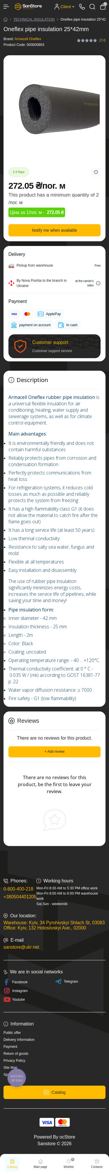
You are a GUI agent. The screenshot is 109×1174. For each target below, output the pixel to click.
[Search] (92, 7)
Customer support (50, 342)
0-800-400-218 (18, 888)
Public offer (12, 1033)
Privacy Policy (14, 1061)
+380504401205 (19, 896)
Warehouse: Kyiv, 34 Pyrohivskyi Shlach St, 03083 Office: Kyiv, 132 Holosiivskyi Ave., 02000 (54, 925)
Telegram (66, 981)
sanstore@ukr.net (21, 947)
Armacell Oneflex (28, 39)
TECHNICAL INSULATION (34, 19)
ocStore (67, 1136)
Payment (10, 1047)
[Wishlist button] (96, 172)
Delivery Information (19, 1040)
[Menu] (6, 7)
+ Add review (54, 752)
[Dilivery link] (98, 283)
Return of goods (15, 1054)
